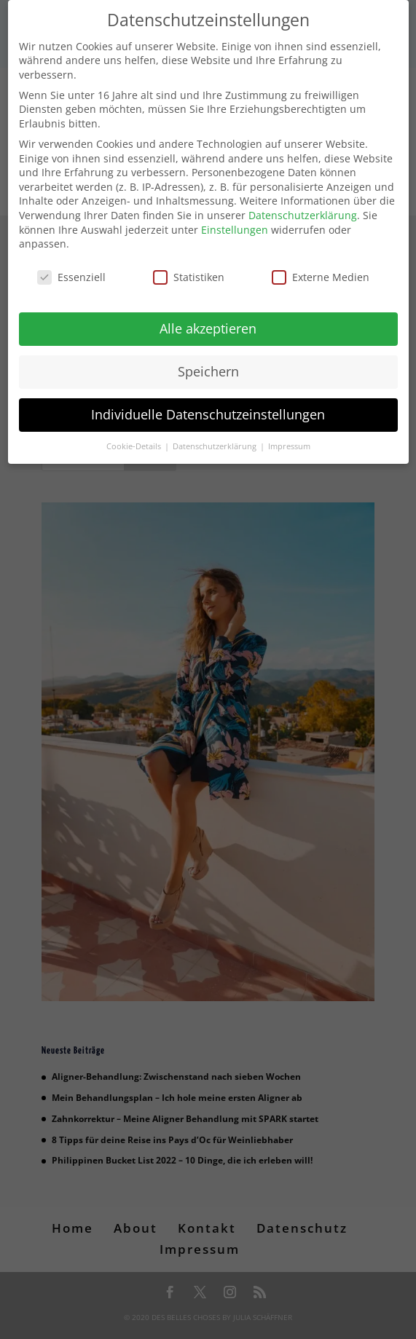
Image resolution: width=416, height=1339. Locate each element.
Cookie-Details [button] (134, 438)
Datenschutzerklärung (302, 207)
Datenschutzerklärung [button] (216, 438)
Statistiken (188, 270)
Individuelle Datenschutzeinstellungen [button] (208, 406)
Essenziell (71, 270)
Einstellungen (234, 222)
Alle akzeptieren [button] (208, 320)
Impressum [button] (289, 438)
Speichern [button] (208, 363)
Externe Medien (320, 270)
